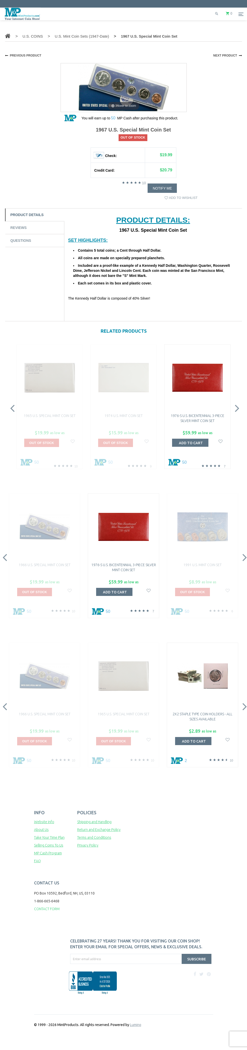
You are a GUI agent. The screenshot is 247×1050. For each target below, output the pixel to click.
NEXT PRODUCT (225, 55)
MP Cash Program (48, 853)
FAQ (37, 861)
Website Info (44, 822)
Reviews (18, 228)
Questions (20, 241)
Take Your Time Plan (49, 837)
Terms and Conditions (94, 837)
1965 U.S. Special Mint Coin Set (49, 416)
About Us (41, 830)
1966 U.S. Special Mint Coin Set (44, 565)
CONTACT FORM (47, 909)
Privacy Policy (87, 845)
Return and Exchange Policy (99, 830)
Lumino (135, 1025)
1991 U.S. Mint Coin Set (202, 565)
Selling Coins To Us (48, 845)
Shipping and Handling (94, 822)
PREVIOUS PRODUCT (25, 55)
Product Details (27, 215)
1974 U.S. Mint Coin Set (123, 416)
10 (144, 183)
